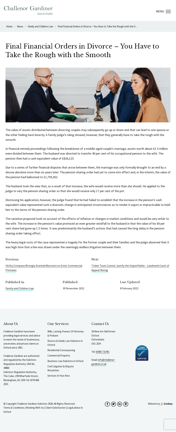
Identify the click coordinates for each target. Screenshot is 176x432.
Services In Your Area (58, 375)
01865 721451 (102, 351)
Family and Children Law (20, 288)
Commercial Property (58, 355)
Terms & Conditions (13, 407)
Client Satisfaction (55, 407)
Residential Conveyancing (61, 350)
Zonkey (167, 403)
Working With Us (35, 407)
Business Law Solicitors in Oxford (65, 361)
